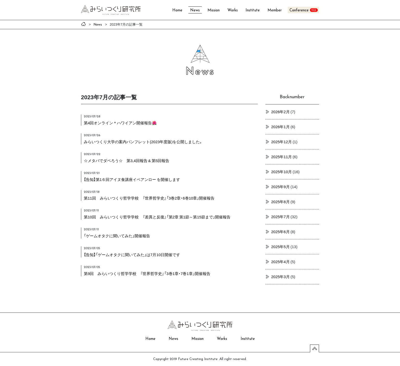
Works (232, 10)
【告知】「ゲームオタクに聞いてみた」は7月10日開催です (132, 254)
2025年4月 (280, 261)
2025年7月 (280, 216)
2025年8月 (280, 201)
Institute (253, 10)
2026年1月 (280, 126)
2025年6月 (280, 231)
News (195, 10)
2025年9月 (280, 186)
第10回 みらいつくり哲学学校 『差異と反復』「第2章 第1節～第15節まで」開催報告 (157, 217)
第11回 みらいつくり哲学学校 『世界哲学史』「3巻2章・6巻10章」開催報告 (149, 198)
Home (177, 10)
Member (275, 10)
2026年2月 (280, 112)
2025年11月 (281, 156)
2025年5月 (280, 246)
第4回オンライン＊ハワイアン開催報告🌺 (120, 123)
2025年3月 (280, 276)
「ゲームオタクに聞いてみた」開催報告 (117, 236)
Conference (299, 10)
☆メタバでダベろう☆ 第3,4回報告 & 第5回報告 (126, 160)
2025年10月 (281, 171)
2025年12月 (281, 141)
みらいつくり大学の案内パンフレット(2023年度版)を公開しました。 (143, 141)
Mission (214, 10)
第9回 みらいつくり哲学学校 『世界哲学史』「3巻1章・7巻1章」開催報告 (147, 273)
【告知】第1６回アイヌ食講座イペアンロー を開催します (132, 179)
